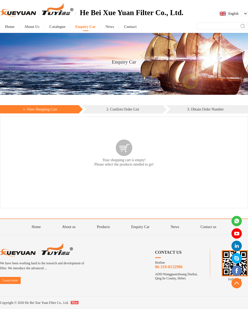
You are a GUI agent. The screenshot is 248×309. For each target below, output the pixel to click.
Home (36, 227)
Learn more (10, 280)
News (175, 227)
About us (69, 227)
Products (103, 227)
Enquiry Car (140, 227)
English (233, 13)
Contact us (208, 227)
